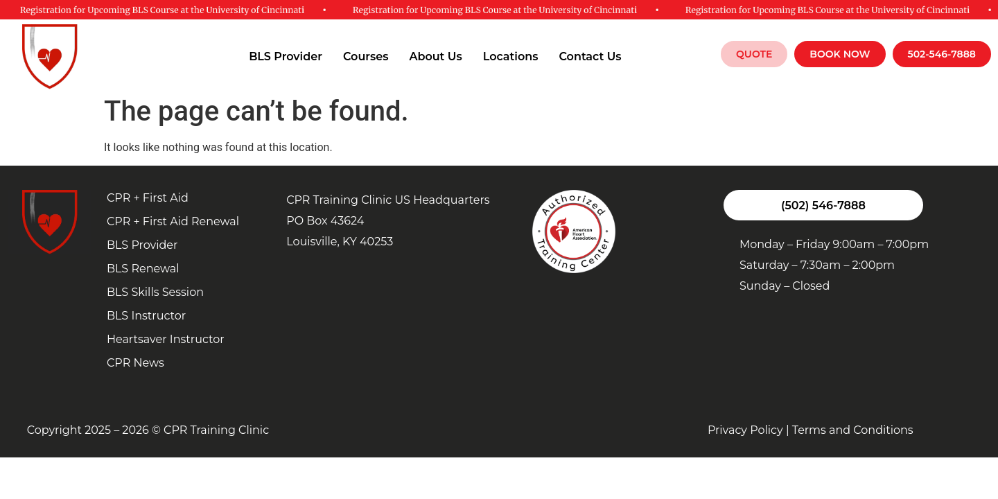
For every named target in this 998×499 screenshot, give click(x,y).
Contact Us (590, 56)
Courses (366, 56)
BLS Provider (285, 56)
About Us (435, 56)
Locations (511, 56)
